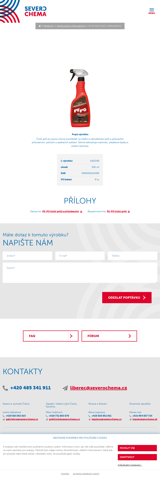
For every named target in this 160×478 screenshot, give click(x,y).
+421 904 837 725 (142, 415)
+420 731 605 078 (59, 415)
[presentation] (26, 291)
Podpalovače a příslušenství (71, 26)
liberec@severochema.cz (98, 388)
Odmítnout (127, 457)
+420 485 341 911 (30, 388)
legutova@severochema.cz (107, 419)
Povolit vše (127, 448)
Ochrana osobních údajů (86, 474)
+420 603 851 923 (16, 415)
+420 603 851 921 (101, 415)
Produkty (49, 26)
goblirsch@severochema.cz (64, 419)
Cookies (65, 474)
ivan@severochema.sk (144, 419)
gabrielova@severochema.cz (22, 419)
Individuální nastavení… (130, 465)
